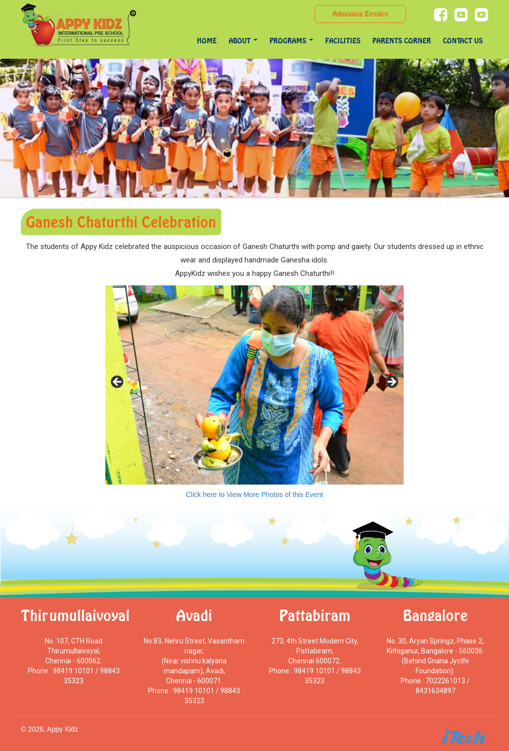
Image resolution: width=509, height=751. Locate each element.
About (243, 40)
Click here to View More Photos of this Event (254, 495)
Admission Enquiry (360, 13)
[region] (254, 385)
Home (207, 40)
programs (291, 40)
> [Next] (391, 382)
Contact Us (463, 40)
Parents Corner (401, 40)
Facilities (342, 40)
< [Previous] (117, 382)
